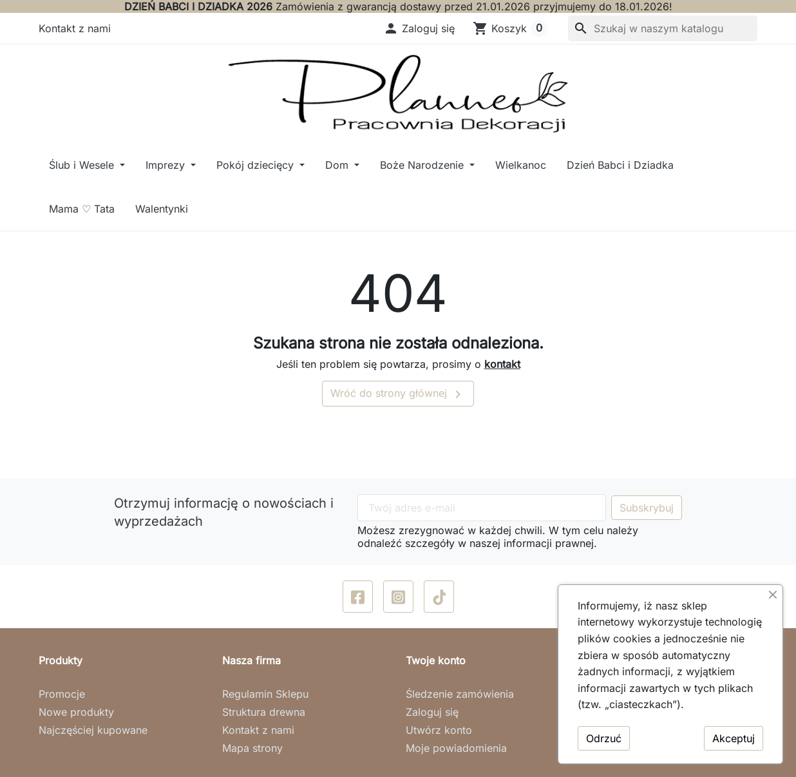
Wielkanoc (520, 164)
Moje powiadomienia (456, 748)
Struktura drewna (263, 711)
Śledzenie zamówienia (460, 693)
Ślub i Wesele (83, 164)
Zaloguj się (432, 711)
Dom (338, 164)
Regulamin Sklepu (265, 693)
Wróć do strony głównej (398, 394)
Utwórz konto (439, 730)
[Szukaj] (662, 28)
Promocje (62, 693)
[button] (418, 28)
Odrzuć (603, 738)
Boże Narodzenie (423, 164)
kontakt (502, 364)
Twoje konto (436, 660)
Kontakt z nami (75, 28)
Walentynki (161, 208)
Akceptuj (733, 738)
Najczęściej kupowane (93, 730)
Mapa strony (252, 748)
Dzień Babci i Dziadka (620, 164)
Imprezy (167, 164)
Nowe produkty (76, 711)
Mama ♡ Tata (82, 208)
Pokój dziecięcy (256, 164)
